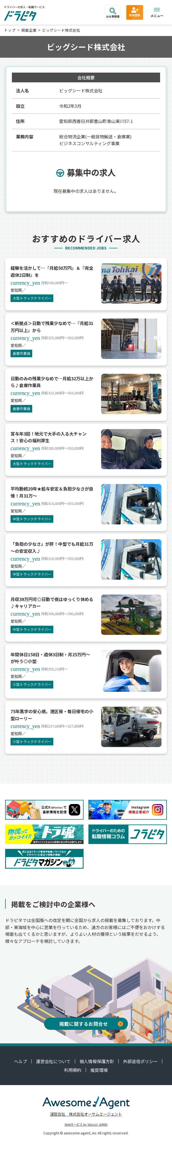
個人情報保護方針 (97, 1061)
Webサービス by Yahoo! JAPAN (86, 1124)
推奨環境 (99, 1070)
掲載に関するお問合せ (91, 1023)
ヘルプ (20, 1061)
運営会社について (53, 1061)
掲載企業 (29, 30)
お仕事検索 (112, 13)
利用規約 (72, 1070)
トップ (9, 30)
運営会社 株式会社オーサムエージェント (86, 1114)
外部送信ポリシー (140, 1061)
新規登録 (134, 11)
